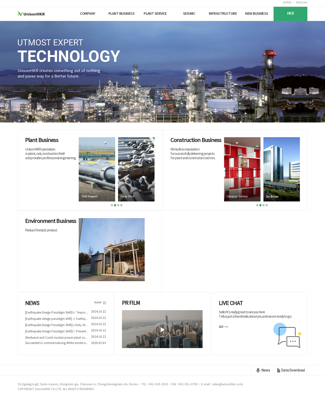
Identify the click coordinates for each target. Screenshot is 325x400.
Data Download (293, 370)
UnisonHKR (40, 13)
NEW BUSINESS (256, 14)
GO (221, 327)
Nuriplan (65, 13)
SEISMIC (189, 14)
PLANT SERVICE (155, 14)
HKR (290, 14)
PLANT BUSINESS (121, 14)
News (265, 370)
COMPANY (87, 14)
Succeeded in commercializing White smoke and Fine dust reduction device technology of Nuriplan (56, 343)
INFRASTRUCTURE (223, 14)
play (162, 329)
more (97, 302)
